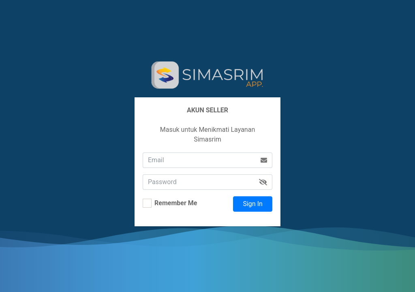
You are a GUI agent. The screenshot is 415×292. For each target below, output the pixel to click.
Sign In (252, 204)
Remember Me (175, 203)
